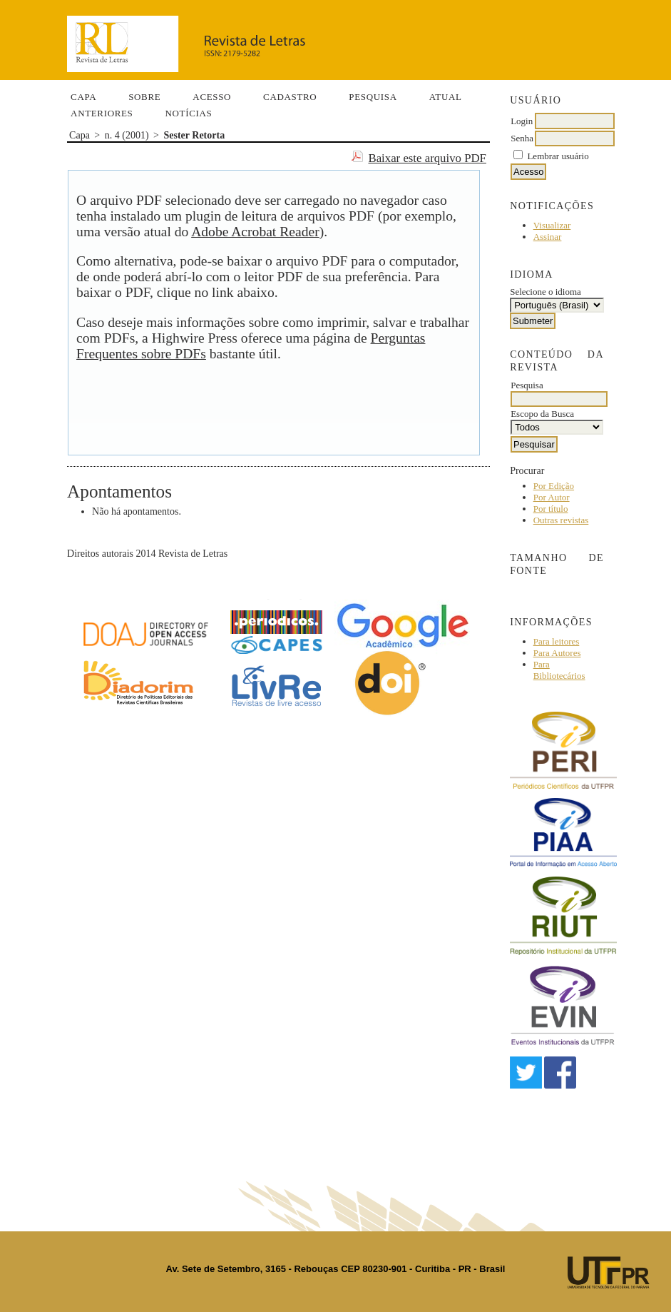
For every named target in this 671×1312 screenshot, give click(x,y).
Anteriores (102, 113)
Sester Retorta (194, 135)
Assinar (547, 236)
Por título (550, 508)
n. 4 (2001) (127, 135)
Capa (83, 96)
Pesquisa (372, 96)
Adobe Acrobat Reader (255, 231)
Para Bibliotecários (559, 670)
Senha (522, 138)
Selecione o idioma (545, 291)
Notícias (188, 113)
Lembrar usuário (557, 156)
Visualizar (552, 225)
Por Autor (551, 497)
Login (522, 121)
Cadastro (290, 96)
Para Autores (557, 652)
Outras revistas (561, 520)
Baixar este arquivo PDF (427, 158)
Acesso (212, 96)
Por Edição (553, 485)
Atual (445, 96)
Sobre (144, 96)
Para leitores (556, 641)
